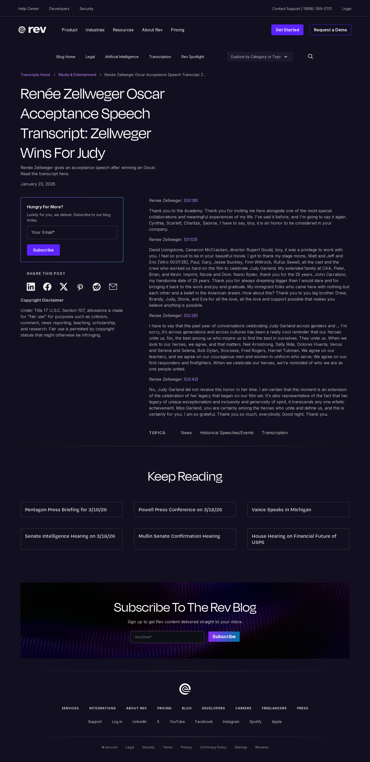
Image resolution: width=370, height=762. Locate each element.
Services (70, 708)
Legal (90, 56)
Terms (168, 747)
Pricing (164, 708)
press (302, 708)
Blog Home (66, 56)
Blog (187, 708)
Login (346, 8)
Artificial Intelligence (122, 56)
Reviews (262, 747)
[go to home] (185, 689)
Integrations (102, 708)
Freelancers (274, 708)
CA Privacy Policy (213, 747)
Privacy (186, 747)
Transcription (160, 56)
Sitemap (241, 747)
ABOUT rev (136, 708)
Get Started (287, 29)
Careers (243, 708)
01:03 (191, 239)
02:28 (191, 315)
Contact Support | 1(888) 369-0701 (302, 8)
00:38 (191, 200)
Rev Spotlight (192, 56)
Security (87, 8)
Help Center (28, 8)
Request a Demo (330, 29)
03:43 (191, 379)
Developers (59, 8)
